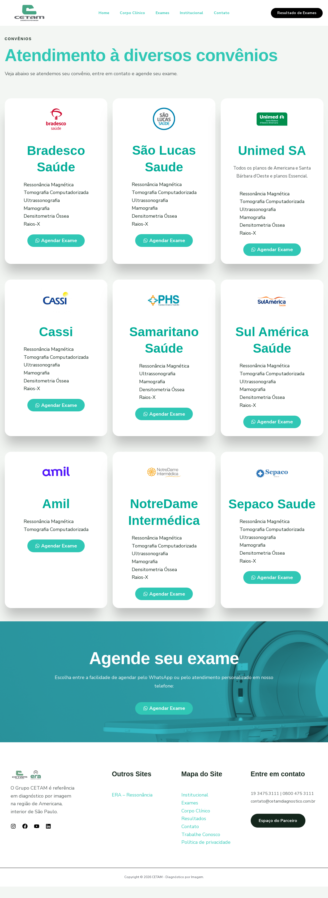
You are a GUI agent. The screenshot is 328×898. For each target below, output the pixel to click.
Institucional (193, 12)
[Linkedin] (48, 837)
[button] (297, 13)
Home (99, 12)
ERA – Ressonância (132, 806)
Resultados (193, 830)
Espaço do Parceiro (283, 832)
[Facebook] (25, 837)
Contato (226, 12)
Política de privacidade (206, 853)
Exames (162, 12)
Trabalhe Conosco (200, 845)
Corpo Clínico (130, 12)
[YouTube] (36, 837)
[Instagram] (13, 837)
